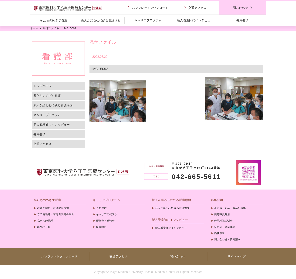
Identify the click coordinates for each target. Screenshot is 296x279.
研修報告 (101, 226)
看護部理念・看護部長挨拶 (53, 208)
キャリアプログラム (47, 115)
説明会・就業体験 (224, 226)
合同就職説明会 (223, 220)
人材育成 (101, 208)
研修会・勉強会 (105, 220)
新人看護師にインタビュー (51, 124)
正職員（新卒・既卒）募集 (230, 208)
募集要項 (39, 134)
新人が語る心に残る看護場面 (53, 105)
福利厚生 (219, 233)
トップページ (42, 86)
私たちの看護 (45, 220)
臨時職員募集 (222, 214)
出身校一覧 (43, 226)
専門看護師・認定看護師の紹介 (55, 214)
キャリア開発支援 (106, 214)
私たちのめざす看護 (47, 95)
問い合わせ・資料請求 (227, 239)
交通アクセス (42, 144)
